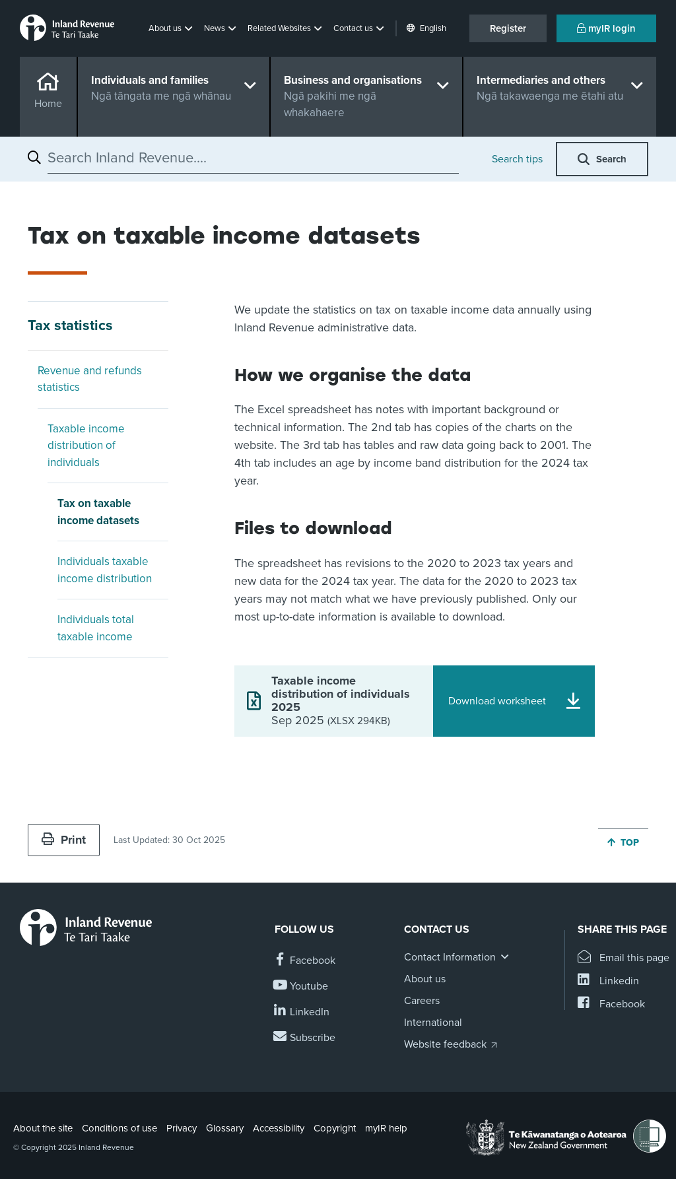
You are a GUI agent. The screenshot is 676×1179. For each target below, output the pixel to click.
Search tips (517, 159)
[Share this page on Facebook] (611, 1004)
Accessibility (278, 1128)
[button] (172, 28)
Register (508, 28)
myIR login (606, 28)
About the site (43, 1128)
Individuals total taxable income (95, 628)
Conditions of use (119, 1128)
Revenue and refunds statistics (90, 379)
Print (64, 839)
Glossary (225, 1128)
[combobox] (253, 158)
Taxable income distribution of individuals (86, 445)
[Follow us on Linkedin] (302, 1012)
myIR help (386, 1128)
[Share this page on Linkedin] (608, 981)
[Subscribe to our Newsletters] (305, 1038)
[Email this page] (623, 958)
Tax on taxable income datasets (98, 511)
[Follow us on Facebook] (305, 961)
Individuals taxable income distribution (104, 570)
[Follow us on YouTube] (301, 986)
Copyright (335, 1128)
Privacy (181, 1128)
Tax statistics (70, 325)
